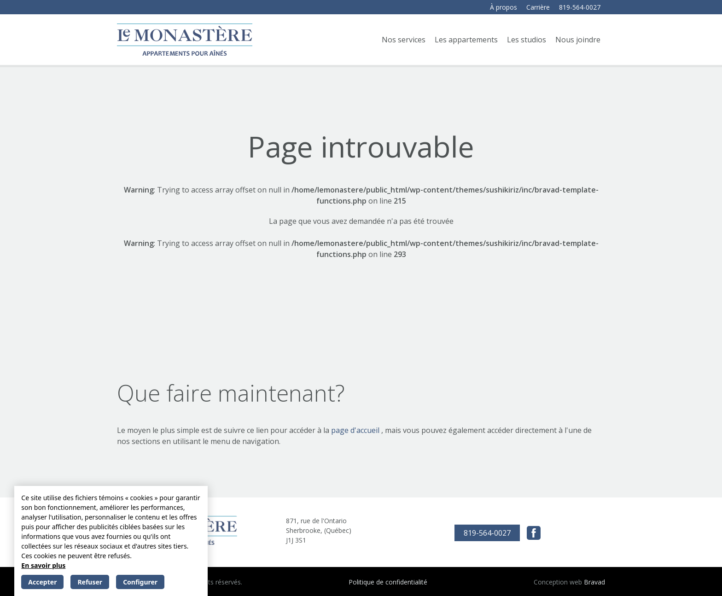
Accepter (42, 582)
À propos (503, 7)
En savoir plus (43, 565)
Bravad (594, 582)
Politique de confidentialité (388, 582)
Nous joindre (577, 40)
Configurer (140, 582)
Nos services (403, 40)
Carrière (538, 7)
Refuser (89, 582)
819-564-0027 (579, 7)
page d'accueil (356, 430)
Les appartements (466, 40)
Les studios (526, 40)
